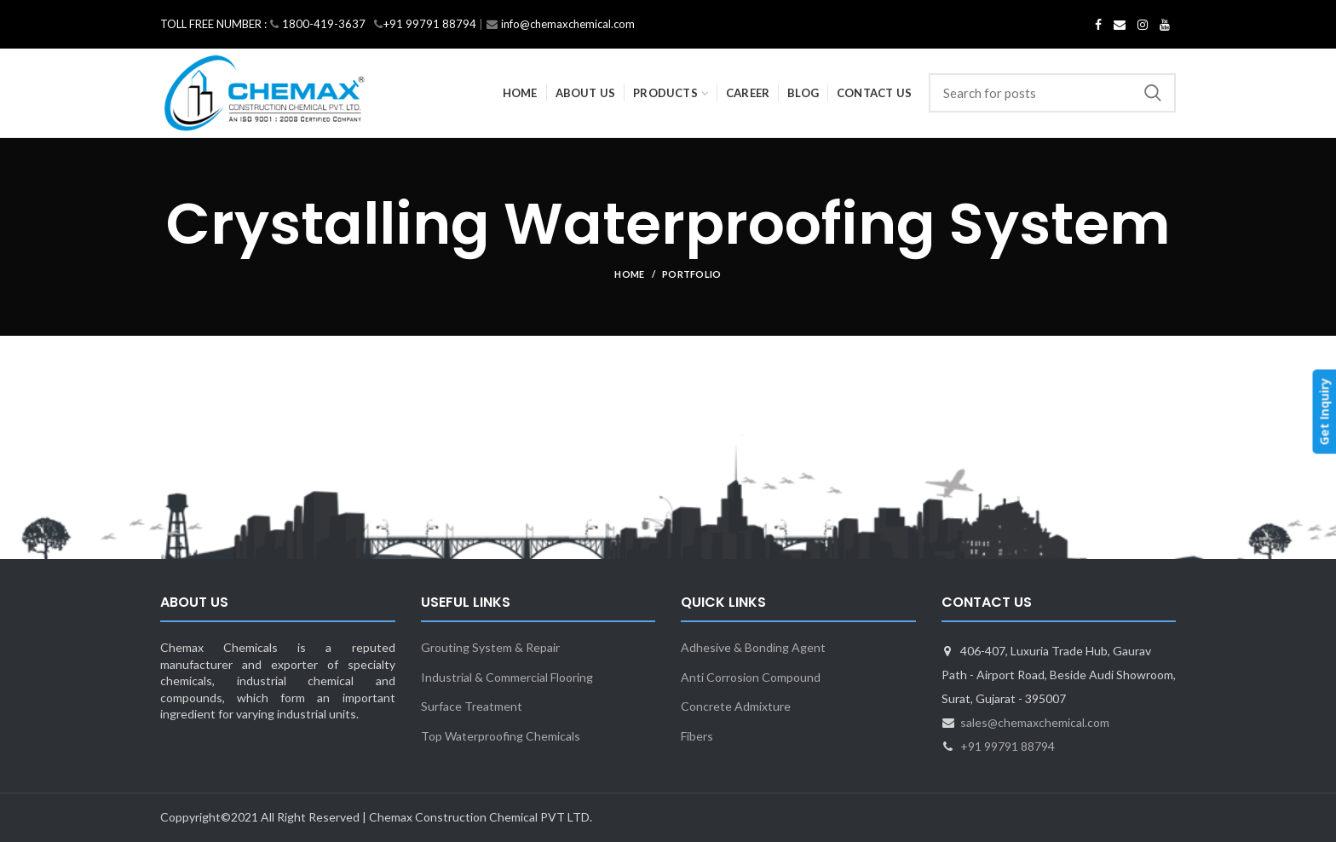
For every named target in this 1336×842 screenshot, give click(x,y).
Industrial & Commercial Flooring (507, 677)
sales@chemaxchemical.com (1034, 722)
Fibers (697, 736)
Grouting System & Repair (490, 647)
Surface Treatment (471, 706)
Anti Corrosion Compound (751, 677)
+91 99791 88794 (1007, 746)
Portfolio (692, 274)
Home (629, 274)
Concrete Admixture (736, 706)
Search (1153, 92)
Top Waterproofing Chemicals (500, 736)
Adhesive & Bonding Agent (753, 647)
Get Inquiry (1324, 412)
